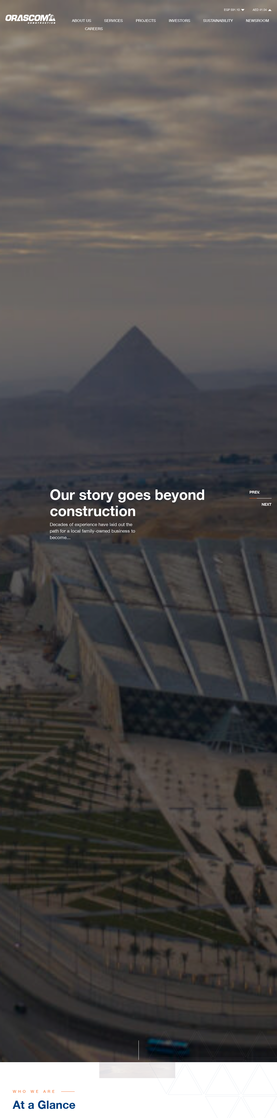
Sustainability (218, 20)
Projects (146, 20)
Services (113, 20)
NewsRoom (257, 20)
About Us (81, 20)
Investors (179, 20)
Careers (94, 28)
